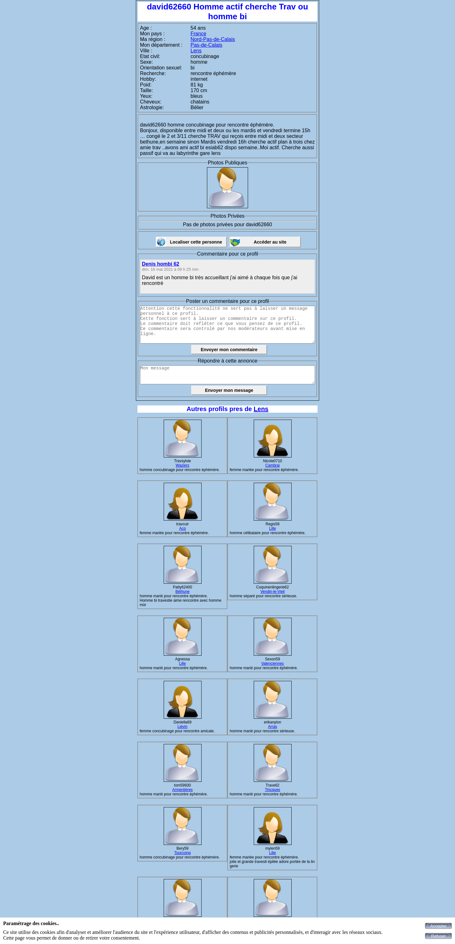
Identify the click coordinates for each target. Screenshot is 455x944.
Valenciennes (272, 663)
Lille (272, 528)
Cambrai (272, 465)
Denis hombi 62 (160, 264)
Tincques (272, 790)
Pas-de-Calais (206, 45)
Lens (196, 50)
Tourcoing (182, 853)
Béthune (182, 591)
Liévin (182, 726)
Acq (182, 528)
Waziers (182, 465)
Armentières (182, 790)
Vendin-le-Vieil (272, 591)
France (198, 33)
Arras (272, 726)
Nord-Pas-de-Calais (213, 39)
